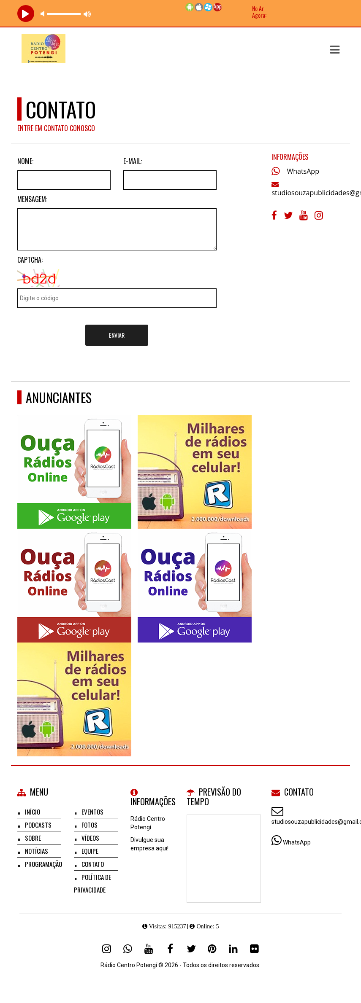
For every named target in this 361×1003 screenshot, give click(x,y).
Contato (92, 864)
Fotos (89, 824)
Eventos (92, 811)
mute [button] (44, 14)
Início (32, 811)
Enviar (117, 335)
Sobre (33, 837)
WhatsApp (303, 171)
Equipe (89, 850)
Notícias (36, 850)
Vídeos (90, 837)
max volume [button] (87, 14)
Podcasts (38, 824)
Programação (43, 864)
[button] (335, 49)
